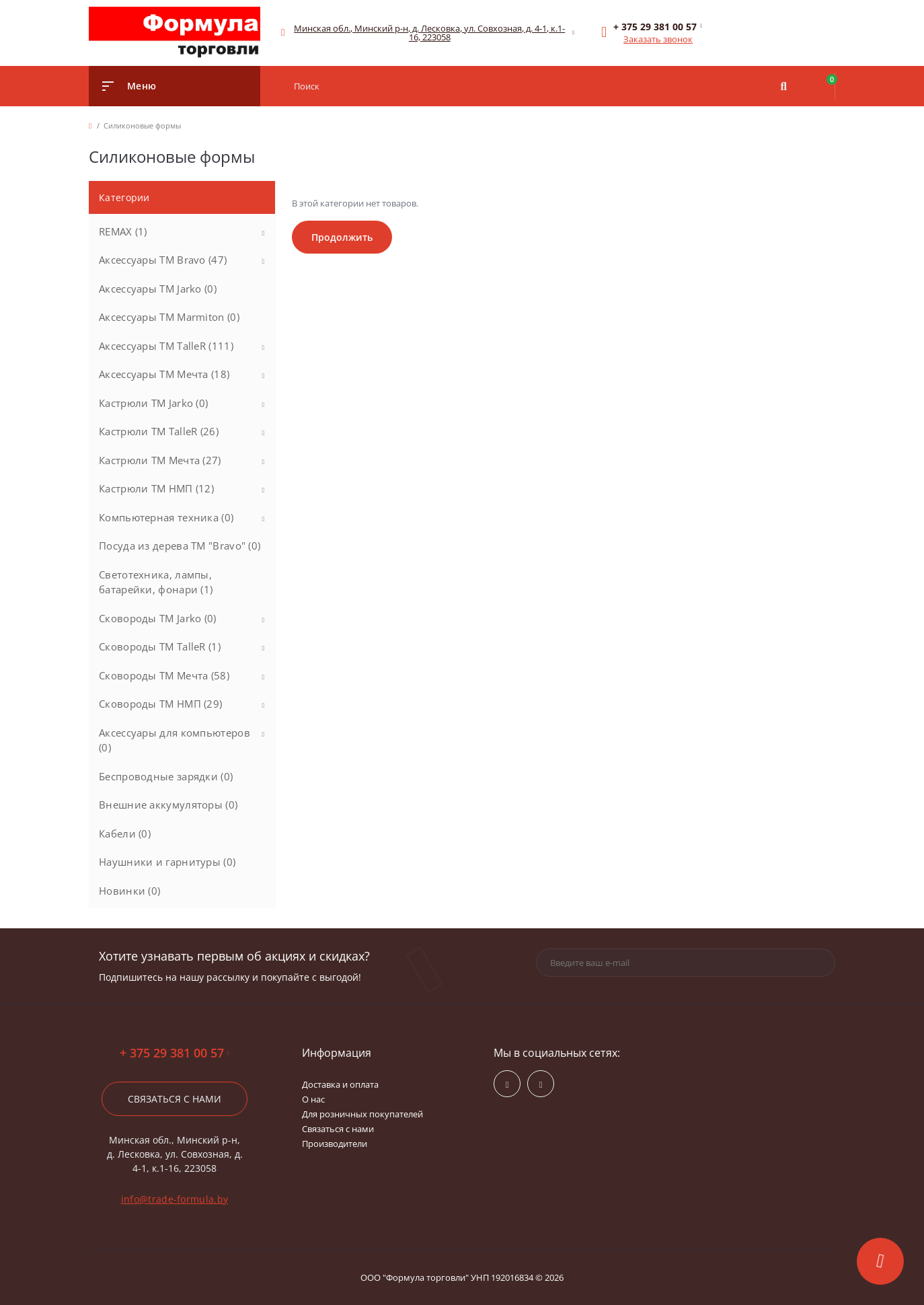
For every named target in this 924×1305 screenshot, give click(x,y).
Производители (334, 1144)
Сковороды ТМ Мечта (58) (164, 675)
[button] (430, 33)
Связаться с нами (174, 1098)
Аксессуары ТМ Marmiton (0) (169, 317)
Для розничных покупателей (362, 1114)
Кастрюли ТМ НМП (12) (156, 488)
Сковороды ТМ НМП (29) (160, 703)
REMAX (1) (123, 231)
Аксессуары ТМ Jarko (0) (158, 288)
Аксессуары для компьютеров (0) (174, 740)
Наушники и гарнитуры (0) (167, 861)
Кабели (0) (125, 833)
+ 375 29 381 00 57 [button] (174, 1053)
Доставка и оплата (340, 1084)
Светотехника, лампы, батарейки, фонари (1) (156, 582)
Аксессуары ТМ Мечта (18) (164, 374)
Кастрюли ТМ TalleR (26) (159, 431)
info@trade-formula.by (174, 1199)
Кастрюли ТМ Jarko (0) (153, 403)
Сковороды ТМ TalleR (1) (160, 646)
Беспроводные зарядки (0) (166, 776)
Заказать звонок (658, 39)
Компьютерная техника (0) (166, 517)
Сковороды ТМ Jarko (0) (158, 618)
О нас (313, 1099)
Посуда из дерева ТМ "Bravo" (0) (179, 545)
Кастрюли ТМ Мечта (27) (160, 460)
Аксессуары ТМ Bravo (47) (163, 259)
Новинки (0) (129, 890)
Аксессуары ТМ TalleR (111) (166, 345)
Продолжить (342, 237)
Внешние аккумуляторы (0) (168, 804)
